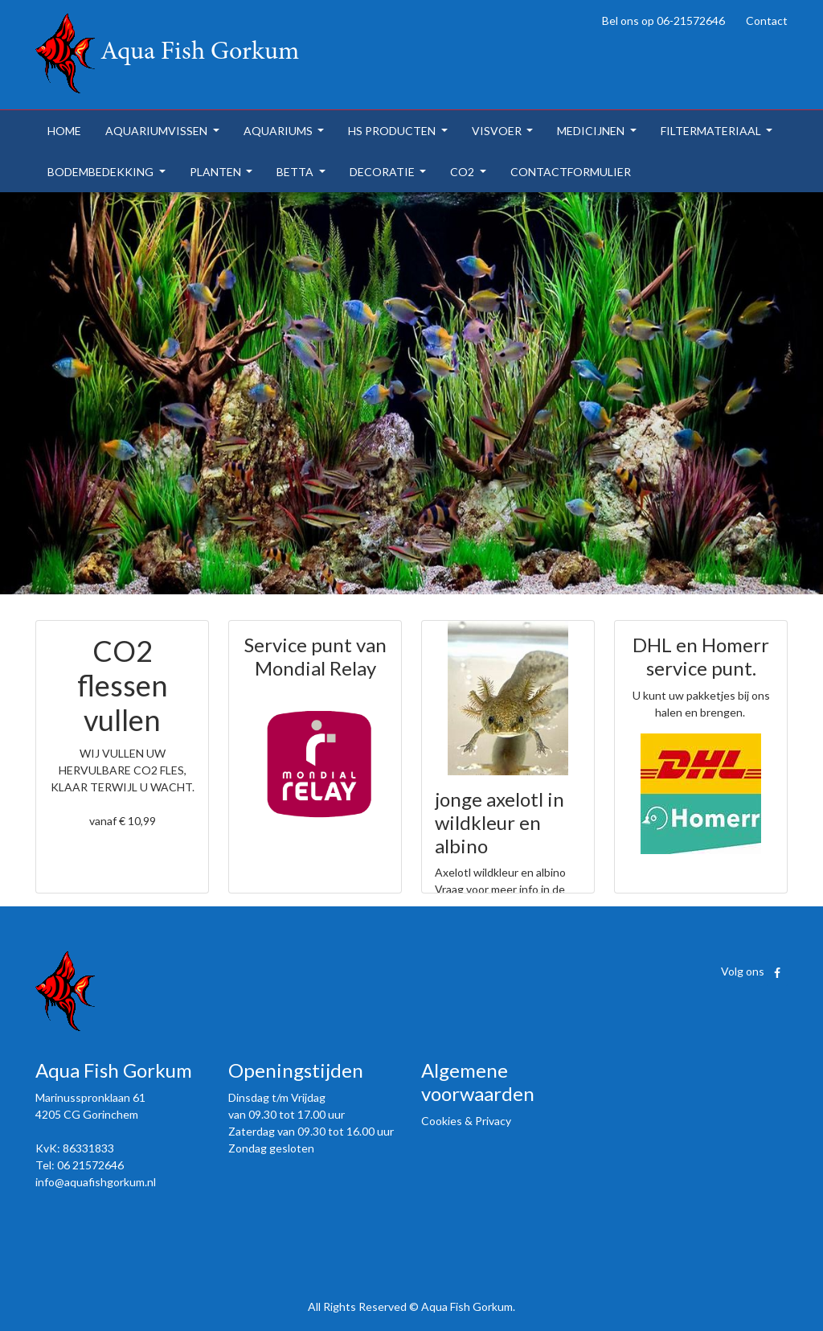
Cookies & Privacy (466, 1121)
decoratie (383, 172)
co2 (463, 172)
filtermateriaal (712, 131)
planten (217, 172)
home (64, 131)
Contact (767, 20)
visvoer (498, 131)
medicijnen (592, 131)
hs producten (393, 131)
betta (296, 172)
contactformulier (570, 172)
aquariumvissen (157, 131)
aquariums (279, 131)
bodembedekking (101, 172)
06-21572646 (691, 20)
